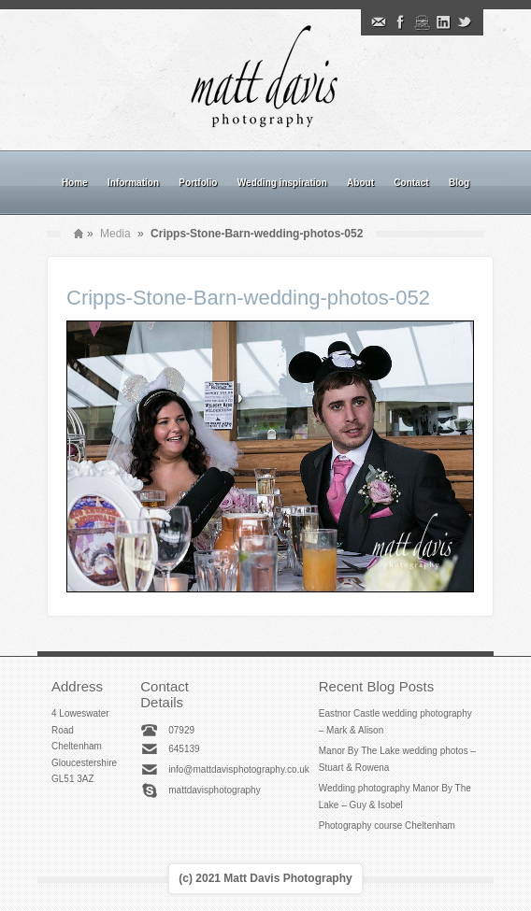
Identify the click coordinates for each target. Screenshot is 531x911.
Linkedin (443, 22)
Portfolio (198, 183)
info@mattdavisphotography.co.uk (238, 769)
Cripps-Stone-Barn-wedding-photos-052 (248, 297)
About (360, 183)
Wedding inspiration (282, 183)
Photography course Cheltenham (387, 825)
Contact (411, 183)
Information (133, 183)
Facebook (400, 22)
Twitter (464, 22)
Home (75, 183)
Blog (459, 183)
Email (378, 22)
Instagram (421, 22)
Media (115, 233)
